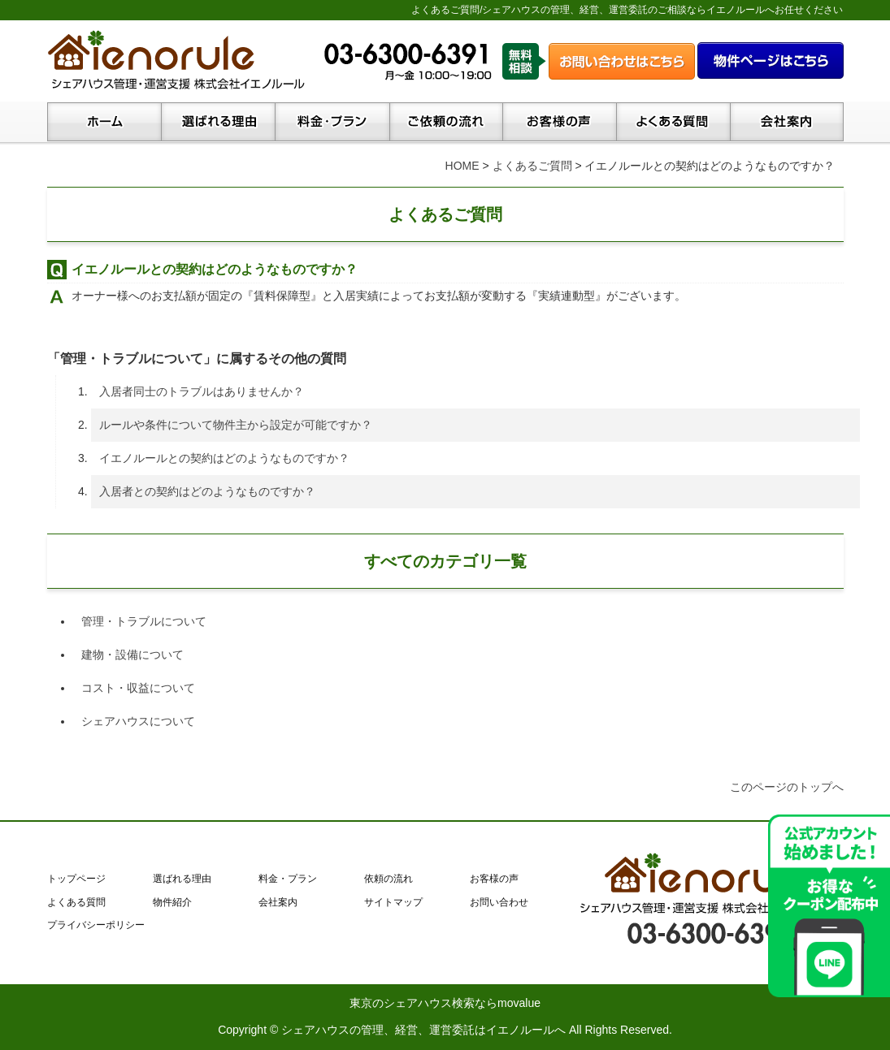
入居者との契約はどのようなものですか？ (207, 491)
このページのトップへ (787, 786)
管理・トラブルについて (143, 621)
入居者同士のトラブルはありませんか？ (201, 391)
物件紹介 (172, 902)
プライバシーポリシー (96, 925)
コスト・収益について (138, 687)
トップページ (104, 123)
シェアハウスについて (138, 721)
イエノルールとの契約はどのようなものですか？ (224, 458)
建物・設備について (132, 654)
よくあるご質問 (532, 165)
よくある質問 (673, 123)
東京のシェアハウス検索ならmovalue (445, 1002)
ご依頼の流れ (445, 123)
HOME (462, 165)
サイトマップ (393, 902)
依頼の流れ (388, 878)
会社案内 (787, 123)
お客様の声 (559, 123)
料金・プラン (332, 123)
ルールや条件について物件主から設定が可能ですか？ (235, 424)
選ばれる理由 (182, 878)
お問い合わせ (499, 902)
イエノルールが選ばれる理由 (218, 123)
